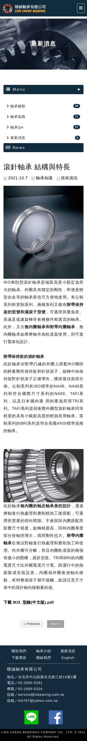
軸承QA (16, 127)
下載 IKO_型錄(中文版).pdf (28, 602)
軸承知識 (17, 117)
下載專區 (19, 658)
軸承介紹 (43, 651)
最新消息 (17, 138)
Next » (55, 624)
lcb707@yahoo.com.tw (38, 701)
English (67, 658)
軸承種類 (17, 106)
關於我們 (19, 651)
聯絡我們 (43, 658)
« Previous (32, 624)
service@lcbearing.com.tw (41, 694)
